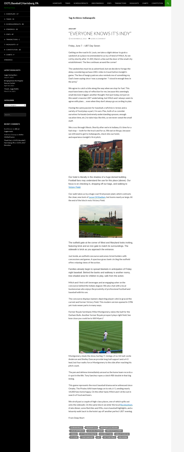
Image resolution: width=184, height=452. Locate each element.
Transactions (120, 3)
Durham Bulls (76, 427)
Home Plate (57, 3)
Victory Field (109, 437)
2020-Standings (97, 3)
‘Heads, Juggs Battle (11, 89)
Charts (145, 3)
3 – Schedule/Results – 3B (14, 24)
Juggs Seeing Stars (10, 75)
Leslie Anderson (77, 431)
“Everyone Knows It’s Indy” (99, 33)
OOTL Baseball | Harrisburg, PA (21, 3)
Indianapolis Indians (109, 427)
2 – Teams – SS (9, 19)
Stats (109, 3)
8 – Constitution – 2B (12, 49)
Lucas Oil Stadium (95, 431)
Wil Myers (123, 437)
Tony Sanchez (87, 437)
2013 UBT (72, 29)
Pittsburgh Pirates (88, 434)
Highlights (134, 3)
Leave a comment (98, 39)
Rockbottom (106, 434)
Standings (8, 60)
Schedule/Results (81, 3)
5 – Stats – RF (9, 34)
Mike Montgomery (114, 431)
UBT (98, 437)
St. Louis (74, 437)
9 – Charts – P (9, 55)
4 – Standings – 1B (11, 29)
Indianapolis (91, 427)
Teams (67, 3)
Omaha (74, 434)
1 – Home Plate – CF (11, 14)
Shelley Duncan (122, 434)
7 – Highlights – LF (11, 44)
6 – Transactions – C (12, 39)
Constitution (157, 3)
